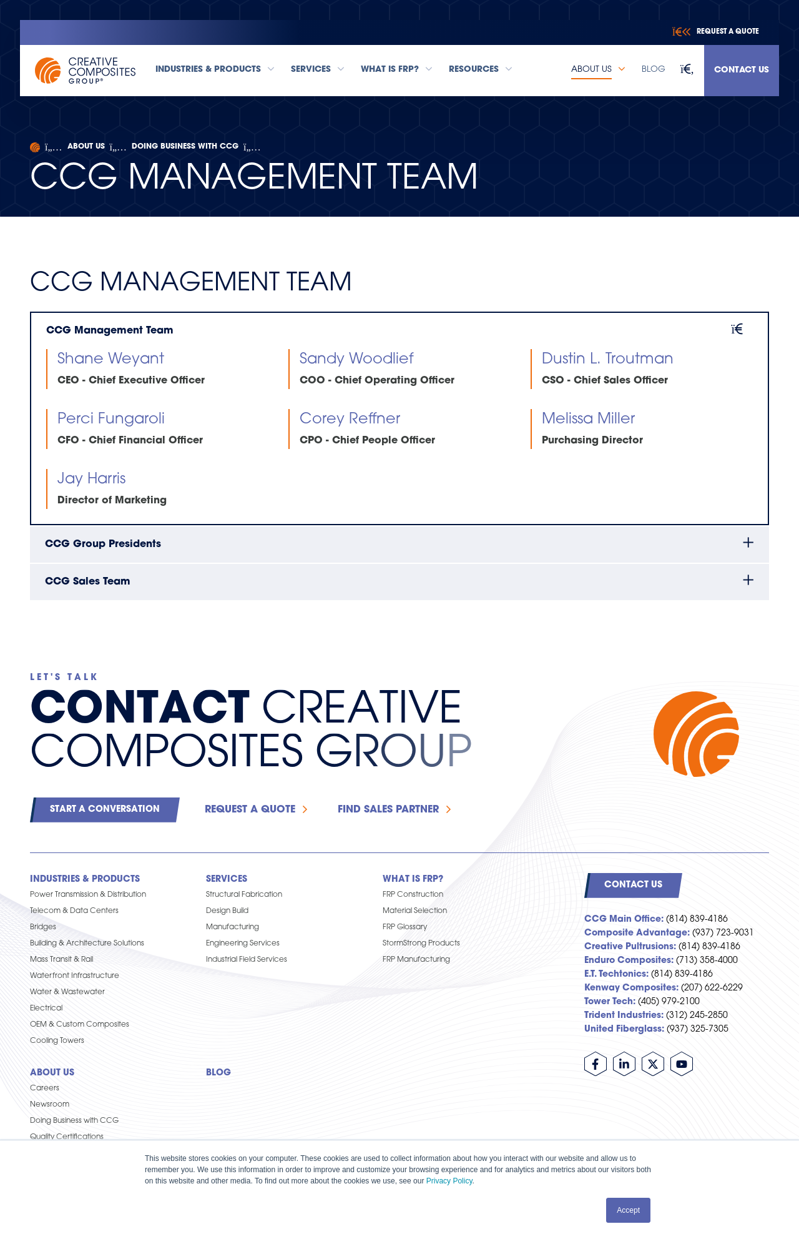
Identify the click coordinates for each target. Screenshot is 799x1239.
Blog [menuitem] (218, 1073)
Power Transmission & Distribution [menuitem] (88, 895)
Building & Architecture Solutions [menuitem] (87, 943)
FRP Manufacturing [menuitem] (416, 960)
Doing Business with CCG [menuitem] (74, 1121)
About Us (86, 147)
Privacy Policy (449, 1181)
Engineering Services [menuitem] (243, 943)
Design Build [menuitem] (227, 911)
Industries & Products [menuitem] (85, 879)
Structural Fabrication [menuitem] (244, 895)
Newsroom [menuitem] (49, 1104)
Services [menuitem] (226, 879)
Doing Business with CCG (185, 147)
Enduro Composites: (629, 960)
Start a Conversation (105, 809)
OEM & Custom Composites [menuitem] (79, 1025)
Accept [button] (628, 1210)
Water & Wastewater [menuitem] (67, 992)
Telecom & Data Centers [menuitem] (74, 911)
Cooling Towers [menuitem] (57, 1041)
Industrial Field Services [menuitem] (246, 960)
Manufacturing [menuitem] (232, 927)
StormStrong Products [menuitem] (421, 943)
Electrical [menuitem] (46, 1008)
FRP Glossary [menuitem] (405, 927)
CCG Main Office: (624, 919)
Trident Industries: (624, 1015)
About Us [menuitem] (52, 1073)
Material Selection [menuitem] (415, 911)
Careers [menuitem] (44, 1088)
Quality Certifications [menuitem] (67, 1137)
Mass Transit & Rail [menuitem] (61, 960)
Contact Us (741, 70)
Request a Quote (250, 810)
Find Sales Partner (388, 810)
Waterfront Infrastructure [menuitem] (74, 976)
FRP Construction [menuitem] (413, 895)
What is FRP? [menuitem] (413, 879)
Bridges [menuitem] (43, 927)
